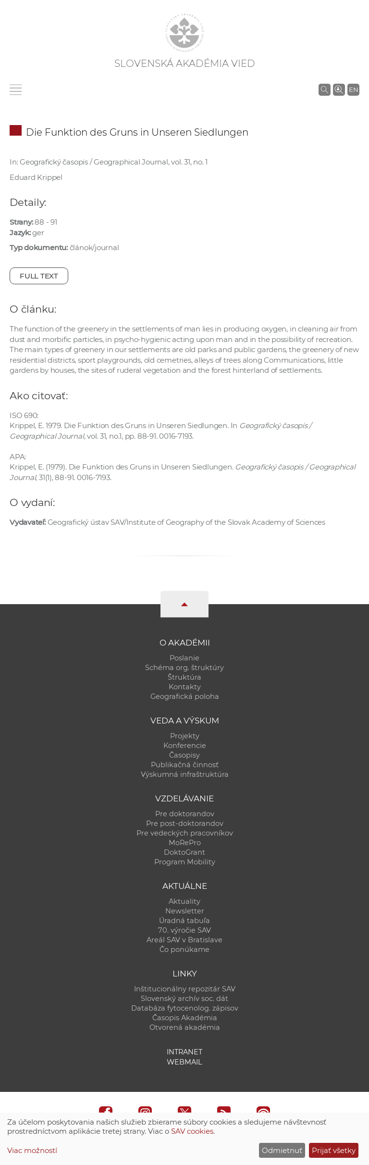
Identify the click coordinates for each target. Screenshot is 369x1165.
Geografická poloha (184, 696)
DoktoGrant (184, 852)
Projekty (184, 736)
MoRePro (185, 842)
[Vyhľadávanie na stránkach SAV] (325, 89)
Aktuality (184, 901)
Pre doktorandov (184, 814)
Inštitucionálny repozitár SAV (184, 989)
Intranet (184, 1052)
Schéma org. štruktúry (184, 667)
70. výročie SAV (184, 930)
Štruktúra (184, 677)
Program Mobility (184, 862)
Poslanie (184, 658)
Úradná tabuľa (184, 920)
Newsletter (184, 911)
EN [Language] (353, 89)
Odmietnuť (282, 1150)
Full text (39, 275)
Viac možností (32, 1150)
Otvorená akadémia (184, 1027)
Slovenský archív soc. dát (184, 998)
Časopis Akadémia (184, 1017)
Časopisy (184, 755)
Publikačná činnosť (185, 764)
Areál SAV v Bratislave (184, 940)
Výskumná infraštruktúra (185, 774)
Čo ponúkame (184, 949)
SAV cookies (192, 1131)
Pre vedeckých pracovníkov (184, 833)
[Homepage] (184, 32)
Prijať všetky (334, 1150)
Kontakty (185, 687)
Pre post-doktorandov (184, 823)
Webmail (184, 1062)
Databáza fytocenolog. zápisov (184, 1008)
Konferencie (184, 745)
